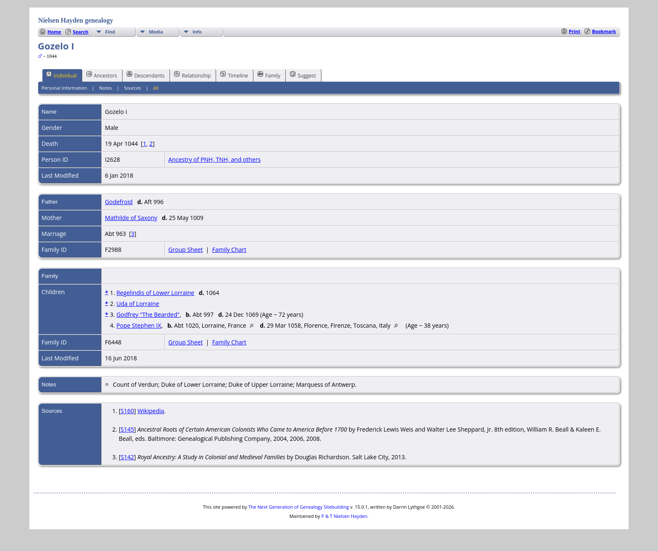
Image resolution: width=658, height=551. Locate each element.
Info (197, 31)
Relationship (192, 75)
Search (81, 31)
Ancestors (101, 75)
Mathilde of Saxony (131, 218)
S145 (127, 429)
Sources (132, 88)
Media (156, 31)
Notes (105, 88)
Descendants (145, 75)
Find (110, 31)
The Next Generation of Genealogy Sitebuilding (298, 507)
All (156, 88)
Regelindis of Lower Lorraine (155, 293)
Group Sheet (185, 250)
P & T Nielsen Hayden (344, 516)
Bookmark (604, 31)
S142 (127, 457)
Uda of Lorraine (137, 304)
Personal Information (64, 88)
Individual (61, 75)
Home (54, 31)
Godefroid (119, 202)
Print (574, 31)
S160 (127, 411)
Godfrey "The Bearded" (147, 314)
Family (269, 75)
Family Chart (229, 250)
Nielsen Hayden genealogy (75, 20)
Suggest (303, 75)
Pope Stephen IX (138, 325)
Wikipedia (150, 411)
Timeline (234, 75)
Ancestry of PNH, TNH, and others (214, 159)
